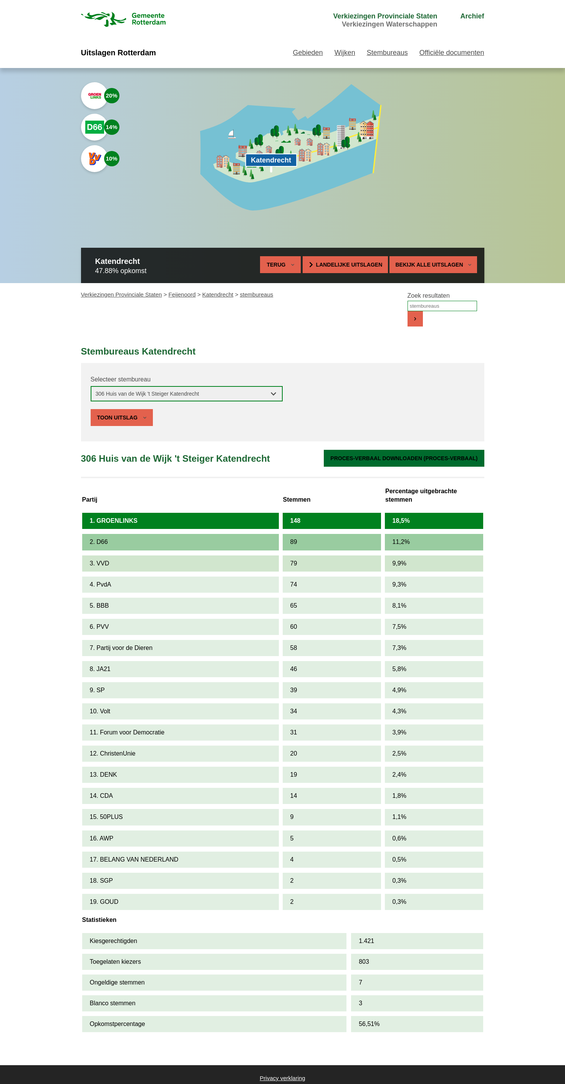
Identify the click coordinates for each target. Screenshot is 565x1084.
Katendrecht (218, 294)
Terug (276, 265)
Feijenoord (182, 294)
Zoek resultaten (429, 295)
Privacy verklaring (282, 1078)
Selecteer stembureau (121, 379)
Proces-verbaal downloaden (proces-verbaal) (403, 458)
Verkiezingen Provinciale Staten (121, 294)
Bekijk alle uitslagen (433, 265)
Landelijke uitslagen (349, 265)
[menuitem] (370, 20)
